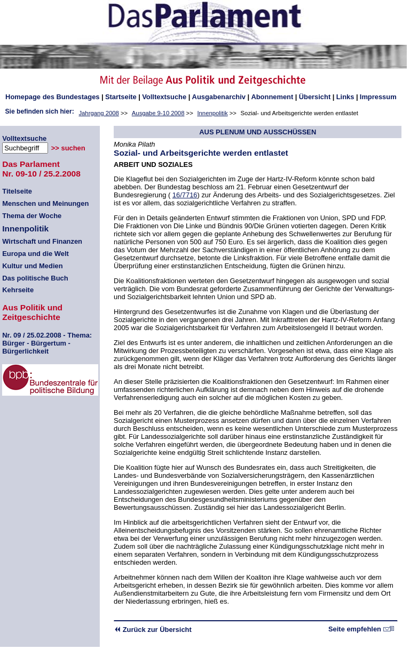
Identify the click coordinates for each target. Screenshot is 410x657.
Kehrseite (18, 290)
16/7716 (185, 195)
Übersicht (315, 97)
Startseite (121, 97)
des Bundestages (52, 97)
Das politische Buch (35, 278)
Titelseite (17, 191)
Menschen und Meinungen (45, 203)
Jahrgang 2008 (98, 113)
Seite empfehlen (361, 629)
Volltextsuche (164, 97)
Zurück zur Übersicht (153, 630)
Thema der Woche (31, 216)
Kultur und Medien (32, 266)
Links (345, 97)
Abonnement (272, 97)
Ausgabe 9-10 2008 (158, 113)
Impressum (378, 97)
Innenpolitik (212, 113)
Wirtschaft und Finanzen (42, 241)
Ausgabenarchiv (219, 97)
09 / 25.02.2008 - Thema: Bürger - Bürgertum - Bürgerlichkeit (47, 343)
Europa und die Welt (35, 254)
